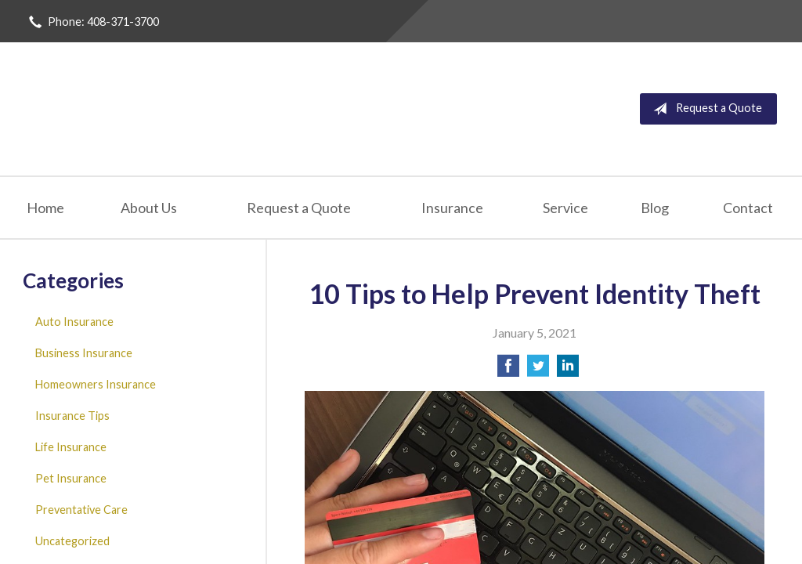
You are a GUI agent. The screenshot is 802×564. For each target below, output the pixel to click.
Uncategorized (72, 541)
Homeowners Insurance (95, 384)
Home (45, 207)
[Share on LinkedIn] (568, 370)
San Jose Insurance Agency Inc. (213, 108)
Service (565, 207)
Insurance (452, 207)
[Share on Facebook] (508, 370)
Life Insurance (71, 447)
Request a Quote (704, 108)
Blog (655, 207)
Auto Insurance (74, 321)
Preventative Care (81, 509)
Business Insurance (83, 353)
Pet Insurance (71, 478)
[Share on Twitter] (538, 370)
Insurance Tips (72, 415)
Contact (748, 207)
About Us (149, 207)
